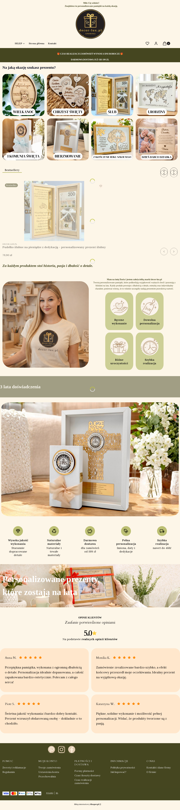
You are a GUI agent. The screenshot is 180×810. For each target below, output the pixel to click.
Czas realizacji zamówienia (83, 781)
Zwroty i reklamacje (14, 767)
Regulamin (8, 771)
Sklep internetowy (86, 804)
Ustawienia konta (48, 771)
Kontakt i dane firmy (158, 767)
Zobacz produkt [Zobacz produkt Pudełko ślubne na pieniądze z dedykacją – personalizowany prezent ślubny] (100, 235)
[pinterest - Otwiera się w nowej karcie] (51, 749)
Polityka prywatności (122, 767)
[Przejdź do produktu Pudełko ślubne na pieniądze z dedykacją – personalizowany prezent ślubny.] (54, 211)
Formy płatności (84, 770)
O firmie (151, 771)
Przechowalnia (47, 776)
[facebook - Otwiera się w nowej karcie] (72, 749)
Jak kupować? (118, 771)
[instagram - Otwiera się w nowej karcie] (61, 749)
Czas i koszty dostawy (87, 775)
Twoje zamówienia (49, 767)
